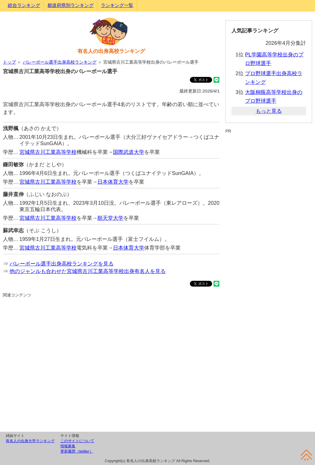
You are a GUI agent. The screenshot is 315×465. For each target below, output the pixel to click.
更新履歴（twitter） (76, 451)
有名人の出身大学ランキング (30, 441)
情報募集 (67, 446)
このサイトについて (77, 441)
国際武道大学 (128, 152)
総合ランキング (24, 5)
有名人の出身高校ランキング (111, 51)
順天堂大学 (110, 218)
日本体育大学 (113, 182)
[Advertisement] (111, 364)
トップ (9, 62)
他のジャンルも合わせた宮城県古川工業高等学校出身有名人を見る (88, 271)
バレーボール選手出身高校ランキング (60, 62)
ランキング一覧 (117, 5)
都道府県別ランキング (70, 5)
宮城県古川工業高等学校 (48, 152)
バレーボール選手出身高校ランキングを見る (62, 264)
